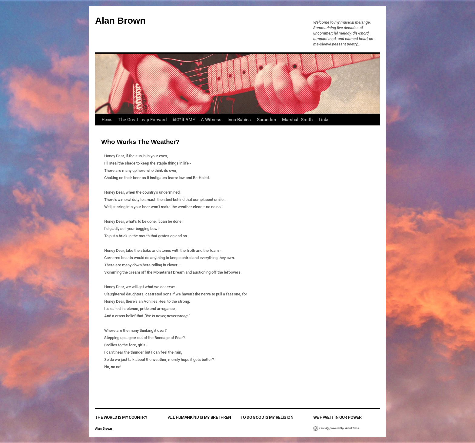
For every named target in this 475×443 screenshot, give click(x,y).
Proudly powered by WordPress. (339, 428)
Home (107, 119)
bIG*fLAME (184, 119)
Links (324, 119)
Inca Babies (239, 119)
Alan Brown (120, 20)
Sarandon (266, 119)
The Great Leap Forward (142, 119)
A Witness (211, 119)
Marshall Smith (297, 119)
